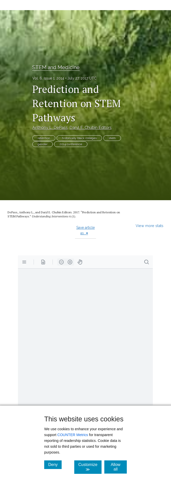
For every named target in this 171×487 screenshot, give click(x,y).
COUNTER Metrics (72, 435)
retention (44, 138)
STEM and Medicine (56, 67)
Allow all (119, 466)
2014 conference (70, 144)
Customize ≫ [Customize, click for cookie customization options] (90, 467)
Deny (55, 464)
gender (42, 144)
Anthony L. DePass (50, 127)
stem (112, 138)
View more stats (149, 225)
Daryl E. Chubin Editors (90, 127)
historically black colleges (79, 138)
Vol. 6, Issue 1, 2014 (48, 78)
